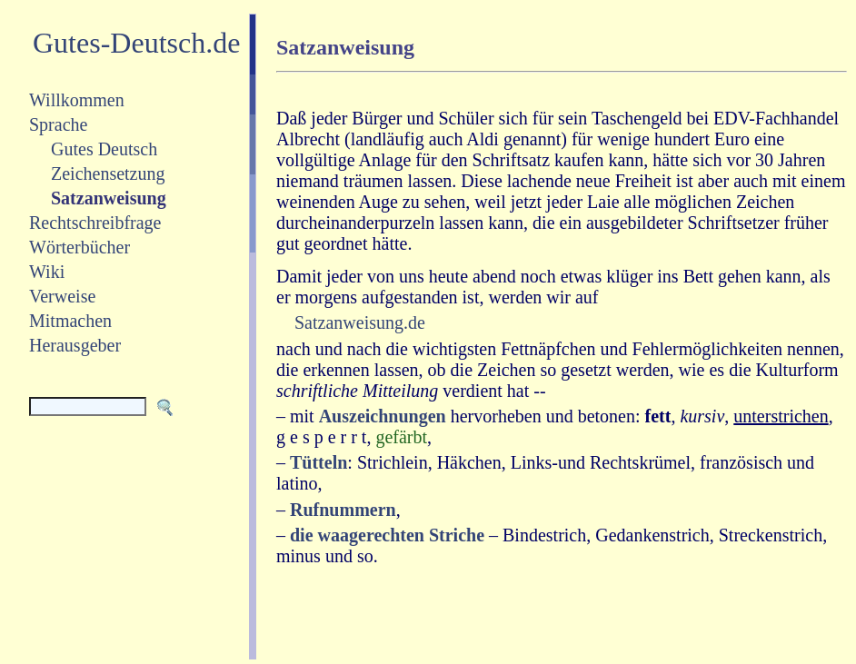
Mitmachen (70, 321)
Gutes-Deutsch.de (136, 42)
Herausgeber (75, 345)
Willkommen (76, 100)
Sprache (58, 124)
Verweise (62, 296)
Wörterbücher (79, 247)
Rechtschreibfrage (95, 223)
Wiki (47, 272)
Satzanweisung (108, 198)
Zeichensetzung (108, 173)
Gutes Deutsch (104, 149)
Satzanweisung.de (359, 322)
